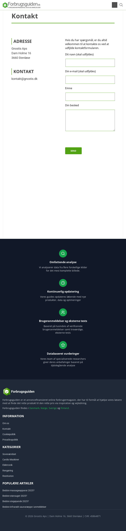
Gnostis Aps (19, 48)
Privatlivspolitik (10, 439)
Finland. (65, 408)
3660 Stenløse (20, 57)
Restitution (8, 476)
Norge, (44, 408)
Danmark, (34, 408)
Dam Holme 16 (21, 53)
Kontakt (6, 429)
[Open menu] (114, 5)
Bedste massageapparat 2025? (18, 490)
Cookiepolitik (8, 434)
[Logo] (21, 5)
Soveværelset (9, 454)
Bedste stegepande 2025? (15, 501)
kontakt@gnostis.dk (24, 78)
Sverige (53, 408)
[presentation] (90, 141)
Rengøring (7, 470)
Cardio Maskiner (10, 459)
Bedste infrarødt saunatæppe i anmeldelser (24, 507)
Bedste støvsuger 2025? (14, 496)
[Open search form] (121, 5)
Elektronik (7, 465)
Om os (5, 423)
